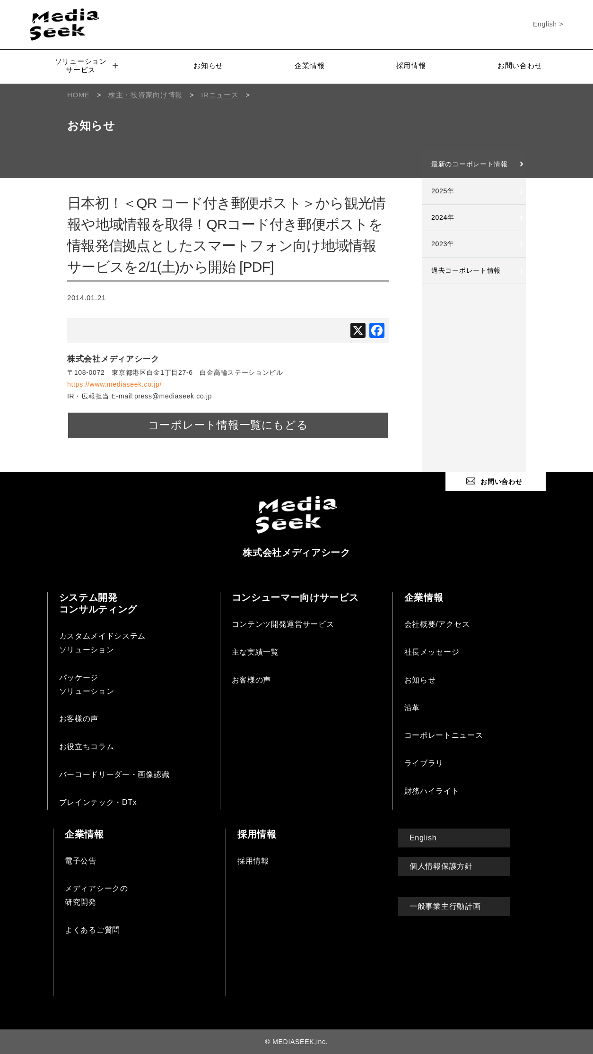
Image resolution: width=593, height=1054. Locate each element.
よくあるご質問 (92, 929)
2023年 (442, 244)
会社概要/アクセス (437, 624)
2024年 (442, 217)
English (423, 837)
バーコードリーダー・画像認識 (114, 774)
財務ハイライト (432, 790)
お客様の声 (79, 719)
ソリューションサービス (86, 65)
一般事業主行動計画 (445, 906)
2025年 (442, 191)
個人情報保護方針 (441, 866)
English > (548, 24)
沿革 (412, 707)
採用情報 (411, 65)
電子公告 (80, 860)
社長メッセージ (432, 652)
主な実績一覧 (255, 652)
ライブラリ (424, 763)
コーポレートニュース (443, 735)
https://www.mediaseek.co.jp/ (114, 384)
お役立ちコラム (86, 747)
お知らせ (208, 65)
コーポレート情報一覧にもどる (228, 425)
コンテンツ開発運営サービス (283, 624)
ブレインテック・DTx (98, 802)
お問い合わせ (519, 65)
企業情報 (309, 65)
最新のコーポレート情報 (469, 164)
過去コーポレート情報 (466, 270)
